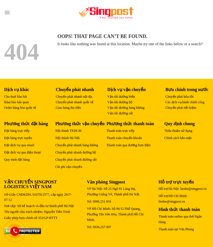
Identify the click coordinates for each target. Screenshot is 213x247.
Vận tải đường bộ (119, 102)
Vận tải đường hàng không (125, 108)
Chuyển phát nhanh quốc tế (74, 102)
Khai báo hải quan (16, 102)
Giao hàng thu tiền (68, 108)
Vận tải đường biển (121, 97)
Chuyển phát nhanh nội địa (74, 97)
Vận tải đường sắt (120, 113)
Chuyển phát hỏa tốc (180, 97)
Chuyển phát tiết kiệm (181, 108)
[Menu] (7, 12)
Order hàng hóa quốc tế (20, 108)
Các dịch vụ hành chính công (185, 102)
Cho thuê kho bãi (15, 97)
